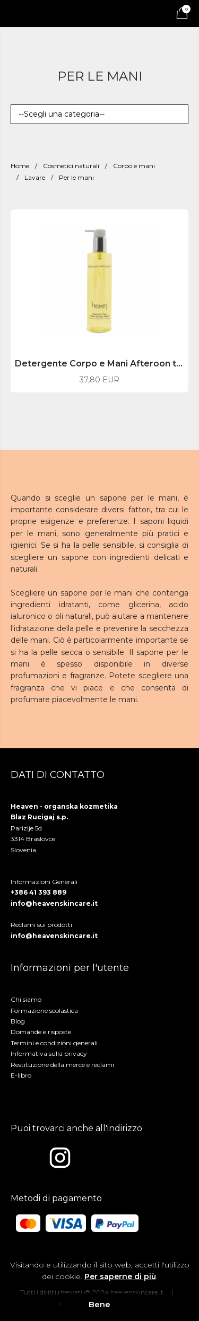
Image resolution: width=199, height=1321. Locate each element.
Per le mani (76, 177)
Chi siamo (26, 999)
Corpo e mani (134, 166)
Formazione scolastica (44, 1010)
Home (20, 166)
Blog (18, 1021)
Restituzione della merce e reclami (62, 1065)
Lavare (34, 177)
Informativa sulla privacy (49, 1053)
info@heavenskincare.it (54, 903)
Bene (99, 1304)
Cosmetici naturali (71, 166)
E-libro (21, 1075)
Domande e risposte (41, 1032)
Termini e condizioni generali (54, 1043)
